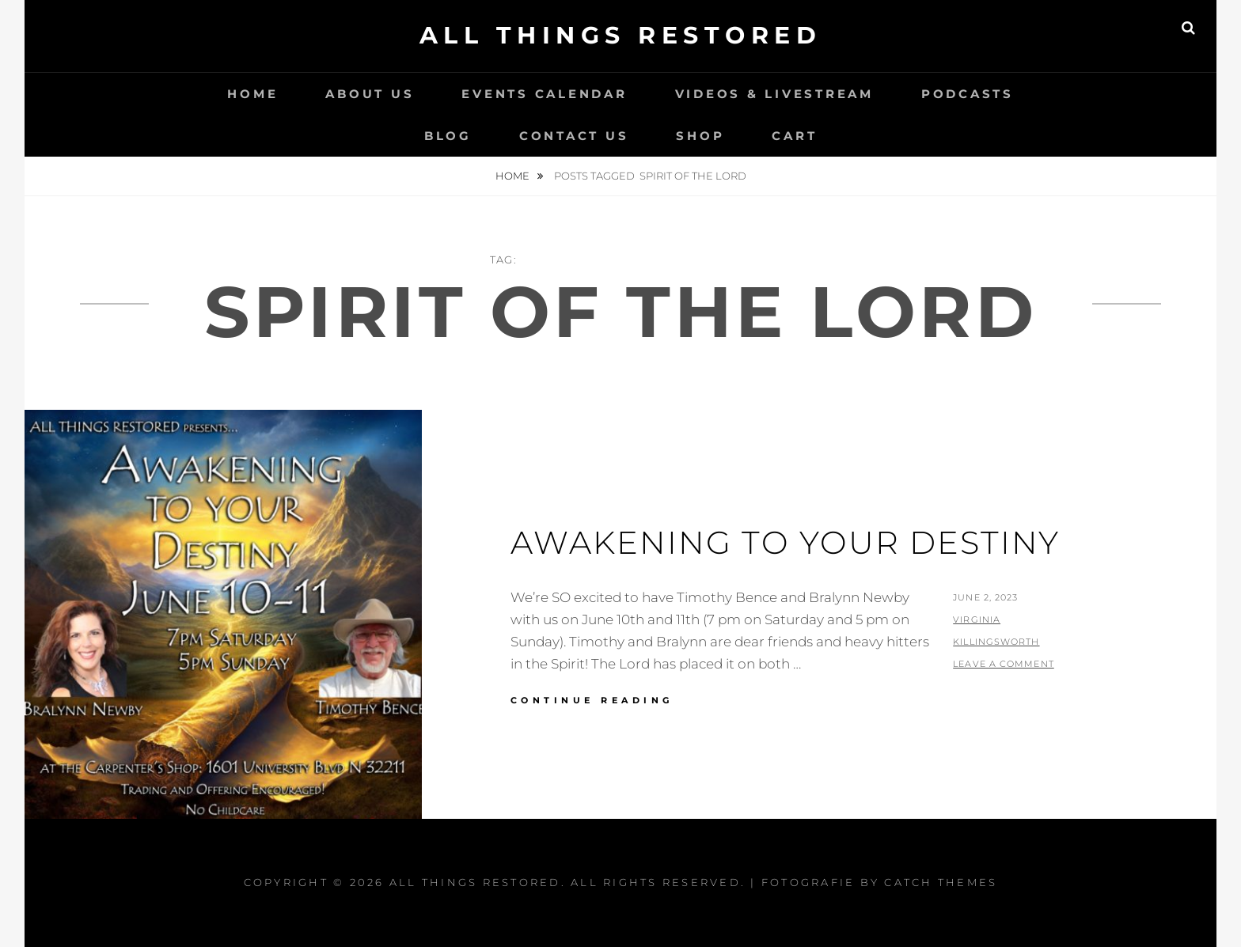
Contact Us (574, 135)
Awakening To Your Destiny (785, 542)
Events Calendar (544, 93)
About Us (369, 93)
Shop (700, 135)
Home (252, 93)
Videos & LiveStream (774, 93)
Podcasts (967, 93)
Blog (448, 135)
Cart (794, 135)
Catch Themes (940, 882)
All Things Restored (620, 35)
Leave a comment (1003, 663)
